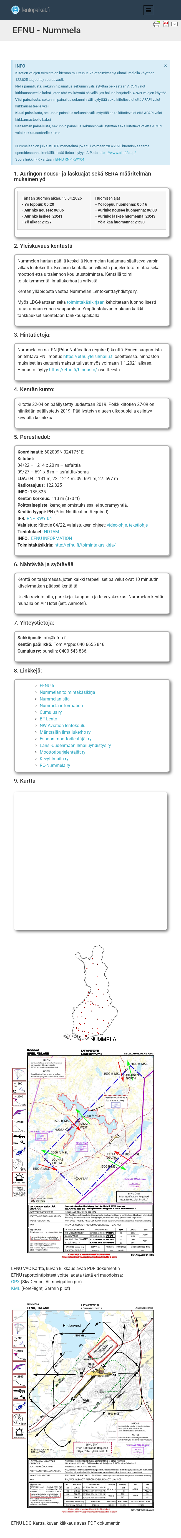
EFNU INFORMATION (51, 538)
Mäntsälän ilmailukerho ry (65, 732)
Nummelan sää (55, 699)
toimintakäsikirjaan (86, 302)
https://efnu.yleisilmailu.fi (88, 356)
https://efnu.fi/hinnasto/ (73, 369)
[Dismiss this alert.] (165, 65)
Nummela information (61, 705)
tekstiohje (138, 525)
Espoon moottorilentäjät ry (66, 738)
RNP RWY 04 (39, 518)
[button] (148, 10)
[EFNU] (90, 861)
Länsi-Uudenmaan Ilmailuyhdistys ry (75, 745)
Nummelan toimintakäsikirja (67, 692)
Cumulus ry (51, 712)
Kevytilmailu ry (54, 758)
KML (15, 1288)
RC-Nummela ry (55, 765)
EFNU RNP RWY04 (69, 159)
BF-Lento (48, 719)
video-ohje (117, 525)
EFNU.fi (47, 685)
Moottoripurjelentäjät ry (63, 752)
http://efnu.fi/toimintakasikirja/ (85, 545)
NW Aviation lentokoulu (63, 725)
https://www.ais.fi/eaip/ (117, 153)
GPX (15, 1281)
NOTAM (51, 531)
